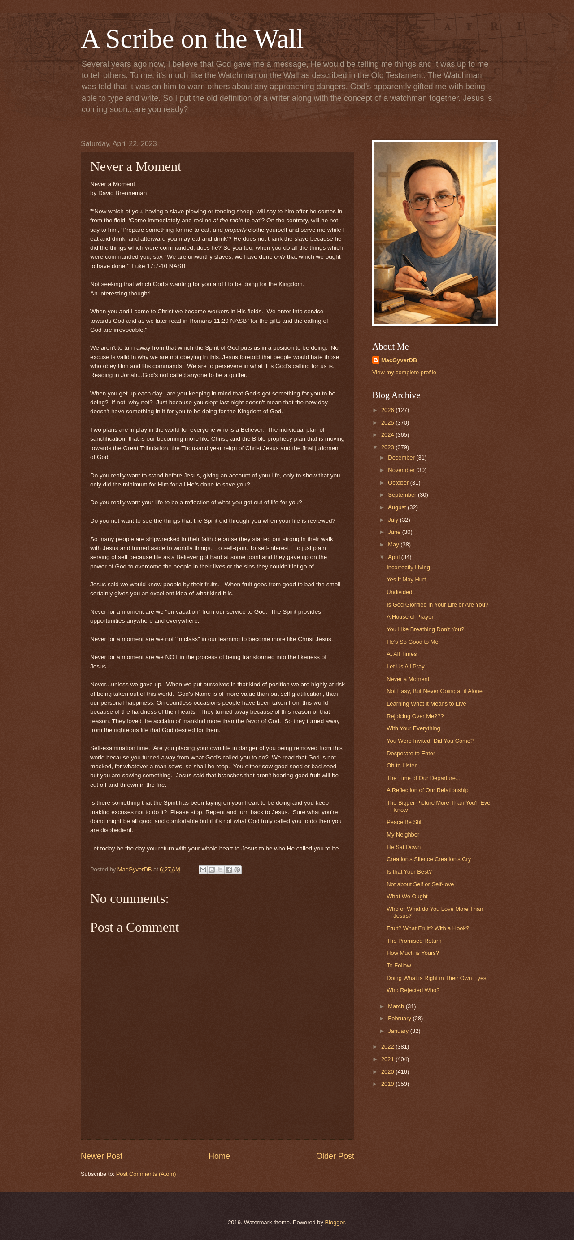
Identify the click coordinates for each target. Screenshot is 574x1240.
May (394, 544)
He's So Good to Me (413, 641)
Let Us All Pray (405, 666)
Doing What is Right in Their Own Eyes (436, 978)
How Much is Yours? (413, 953)
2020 (388, 1071)
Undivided (399, 592)
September (403, 494)
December (402, 457)
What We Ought (407, 896)
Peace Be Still (404, 822)
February (400, 1018)
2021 (388, 1059)
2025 (388, 422)
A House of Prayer (410, 616)
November (402, 470)
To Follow (399, 965)
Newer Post (101, 1156)
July (394, 519)
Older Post (335, 1156)
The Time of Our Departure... (424, 778)
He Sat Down (404, 847)
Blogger (335, 1222)
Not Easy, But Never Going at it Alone (435, 691)
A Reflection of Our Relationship (428, 790)
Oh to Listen (402, 765)
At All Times (402, 653)
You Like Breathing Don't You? (425, 629)
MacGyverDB (399, 360)
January (399, 1031)
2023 (388, 447)
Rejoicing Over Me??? (415, 716)
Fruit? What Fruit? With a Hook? (428, 928)
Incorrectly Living (408, 567)
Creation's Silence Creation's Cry (429, 859)
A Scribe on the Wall (192, 38)
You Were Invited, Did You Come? (430, 740)
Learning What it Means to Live (426, 703)
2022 (388, 1046)
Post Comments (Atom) (146, 1174)
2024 (388, 434)
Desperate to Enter (411, 753)
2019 (388, 1083)
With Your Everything (413, 728)
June (395, 532)
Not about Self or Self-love (420, 884)
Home (219, 1156)
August (398, 507)
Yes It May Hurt (406, 579)
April (394, 557)
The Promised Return (414, 940)
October (399, 482)
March (396, 1006)
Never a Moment (408, 679)
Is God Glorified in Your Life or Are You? (437, 604)
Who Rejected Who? (413, 990)
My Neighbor (403, 834)
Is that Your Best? (409, 871)
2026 (388, 410)
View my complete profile (404, 372)
